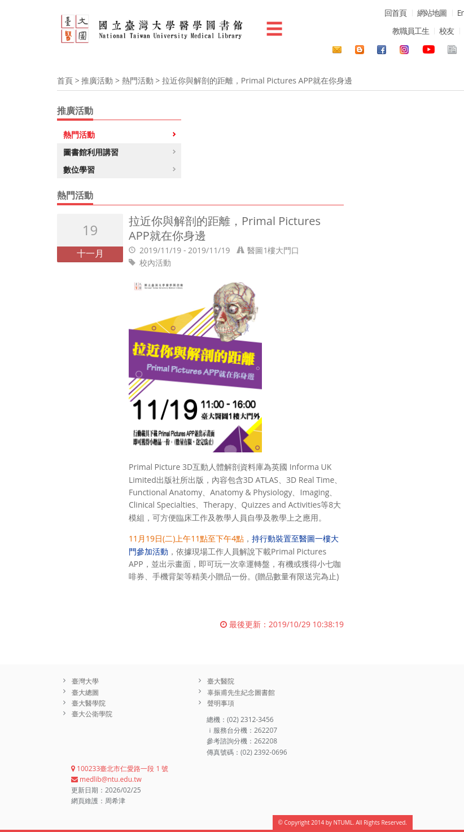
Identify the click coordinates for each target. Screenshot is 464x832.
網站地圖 (432, 12)
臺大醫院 (220, 681)
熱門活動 (138, 80)
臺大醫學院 (89, 703)
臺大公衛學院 (92, 714)
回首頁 (395, 12)
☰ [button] (274, 28)
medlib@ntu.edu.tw (106, 779)
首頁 (65, 80)
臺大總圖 (85, 692)
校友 (446, 30)
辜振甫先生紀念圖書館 (241, 692)
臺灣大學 (85, 681)
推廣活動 (97, 80)
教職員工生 (410, 30)
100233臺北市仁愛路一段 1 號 (119, 768)
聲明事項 (220, 703)
